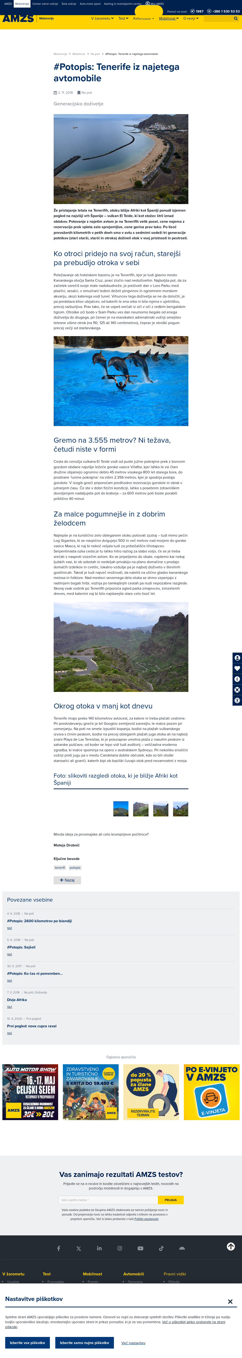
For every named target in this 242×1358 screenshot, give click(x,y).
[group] (61, 806)
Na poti (97, 54)
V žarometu (13, 1272)
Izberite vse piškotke (31, 1342)
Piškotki (174, 1280)
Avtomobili (133, 1272)
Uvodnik (13, 1280)
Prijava (171, 1198)
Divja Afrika (17, 998)
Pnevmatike (56, 1280)
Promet (93, 1280)
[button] (236, 18)
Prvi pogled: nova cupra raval (31, 1024)
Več (9, 926)
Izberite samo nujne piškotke (88, 1342)
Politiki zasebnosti (146, 1217)
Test (47, 1272)
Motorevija (62, 54)
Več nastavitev (138, 1342)
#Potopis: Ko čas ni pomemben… (35, 972)
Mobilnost (81, 54)
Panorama (135, 1280)
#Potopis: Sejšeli (21, 945)
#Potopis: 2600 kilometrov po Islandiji (39, 919)
